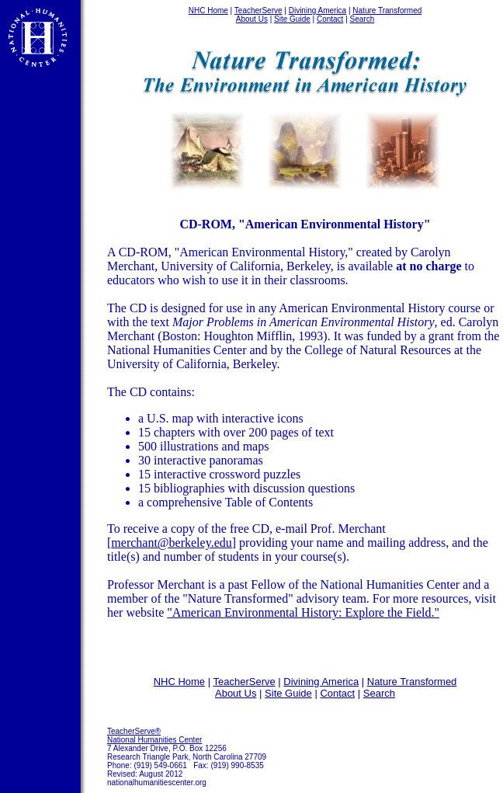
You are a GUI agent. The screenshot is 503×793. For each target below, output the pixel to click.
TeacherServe (258, 10)
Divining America (317, 10)
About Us (252, 19)
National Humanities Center (154, 740)
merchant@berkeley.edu (171, 542)
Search (362, 19)
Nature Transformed (386, 10)
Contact (330, 19)
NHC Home (208, 10)
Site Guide (292, 19)
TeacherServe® (134, 731)
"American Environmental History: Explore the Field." (303, 612)
